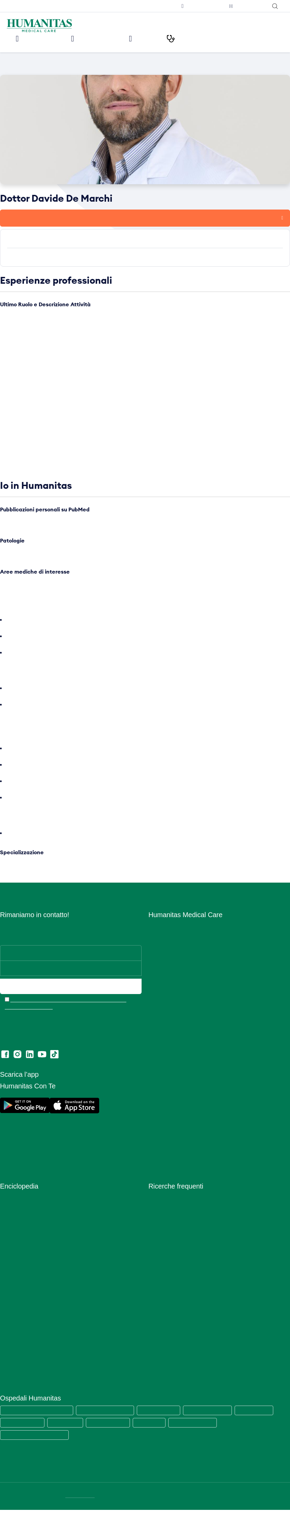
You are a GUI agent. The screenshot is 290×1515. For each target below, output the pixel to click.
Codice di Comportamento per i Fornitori (193, 1139)
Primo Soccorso (17, 1292)
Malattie (9, 1262)
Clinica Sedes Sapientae (200, 1428)
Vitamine (9, 1371)
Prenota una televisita (197, 6)
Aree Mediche (163, 971)
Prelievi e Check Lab (171, 981)
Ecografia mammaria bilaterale (182, 1332)
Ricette (8, 1312)
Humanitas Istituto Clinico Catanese (36, 1440)
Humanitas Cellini (68, 1428)
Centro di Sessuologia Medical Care (188, 1020)
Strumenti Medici (19, 1341)
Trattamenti (13, 1351)
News (154, 1030)
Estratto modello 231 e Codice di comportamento (203, 1129)
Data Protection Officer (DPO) (181, 1120)
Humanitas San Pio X (164, 1415)
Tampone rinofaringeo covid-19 (183, 1213)
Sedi (153, 951)
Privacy (156, 1080)
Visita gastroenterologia (174, 1282)
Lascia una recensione (173, 1159)
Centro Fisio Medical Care (177, 1001)
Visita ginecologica (169, 1242)
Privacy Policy (164, 1100)
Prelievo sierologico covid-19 (180, 1203)
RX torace (159, 1312)
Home (5, 65)
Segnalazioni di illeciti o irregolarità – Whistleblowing (206, 1070)
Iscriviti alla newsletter (148, 5)
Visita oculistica (165, 1252)
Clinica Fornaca (155, 1428)
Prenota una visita (32, 217)
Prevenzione (14, 1282)
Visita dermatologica (171, 1222)
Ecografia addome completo (180, 1302)
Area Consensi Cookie (172, 1110)
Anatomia (10, 1213)
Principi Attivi (14, 1302)
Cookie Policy (163, 1090)
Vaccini (8, 1361)
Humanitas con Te (246, 6)
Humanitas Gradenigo (112, 1428)
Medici (153, 38)
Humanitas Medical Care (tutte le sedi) (38, 1415)
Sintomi (8, 1322)
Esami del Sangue (20, 1222)
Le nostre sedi (37, 38)
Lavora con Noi (165, 941)
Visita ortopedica (167, 1262)
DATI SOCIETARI (81, 1501)
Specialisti (11, 1332)
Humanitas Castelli (263, 1415)
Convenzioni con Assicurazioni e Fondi (190, 1040)
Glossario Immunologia (25, 1232)
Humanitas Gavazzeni (23, 1428)
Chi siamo (159, 931)
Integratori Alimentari (23, 1252)
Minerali (8, 1272)
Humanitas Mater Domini (215, 1415)
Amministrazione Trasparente (180, 1060)
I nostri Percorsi (208, 38)
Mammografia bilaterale (174, 1322)
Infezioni (9, 1242)
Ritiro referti (161, 1149)
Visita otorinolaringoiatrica (177, 1272)
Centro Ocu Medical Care (176, 1011)
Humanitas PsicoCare (172, 991)
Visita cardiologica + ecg (175, 1232)
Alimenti (8, 1203)
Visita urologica (165, 1292)
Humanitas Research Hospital (109, 1415)
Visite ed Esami (99, 38)
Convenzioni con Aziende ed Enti (185, 1050)
